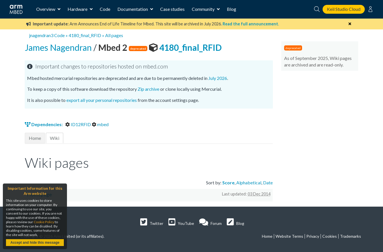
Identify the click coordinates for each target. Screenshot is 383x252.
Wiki (54, 138)
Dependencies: (44, 124)
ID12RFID (78, 124)
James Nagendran (59, 47)
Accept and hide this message (34, 243)
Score (228, 182)
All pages (114, 35)
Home (35, 138)
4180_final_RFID (85, 35)
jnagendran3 (41, 35)
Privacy (312, 236)
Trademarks (350, 236)
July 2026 (217, 78)
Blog (231, 9)
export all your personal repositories (101, 100)
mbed (100, 124)
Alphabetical (248, 182)
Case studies (172, 9)
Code (105, 9)
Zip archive (148, 89)
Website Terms (289, 236)
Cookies (329, 236)
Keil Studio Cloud (343, 9)
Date (268, 182)
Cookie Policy (44, 222)
